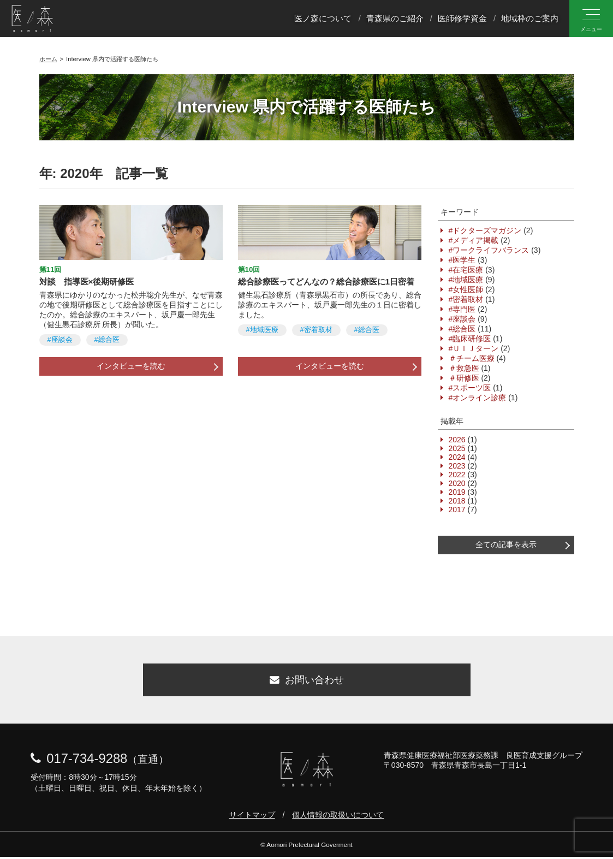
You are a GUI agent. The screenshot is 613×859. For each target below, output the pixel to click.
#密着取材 (316, 330)
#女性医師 (466, 289)
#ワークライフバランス (489, 250)
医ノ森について (323, 18)
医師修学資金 (462, 18)
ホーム (48, 59)
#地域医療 (262, 330)
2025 (457, 448)
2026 (457, 439)
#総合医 (107, 339)
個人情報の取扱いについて (338, 817)
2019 (457, 492)
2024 (457, 457)
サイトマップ (252, 817)
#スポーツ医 (470, 387)
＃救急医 (464, 368)
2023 (457, 465)
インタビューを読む (131, 366)
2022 (457, 474)
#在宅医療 (466, 269)
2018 (457, 500)
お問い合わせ (307, 681)
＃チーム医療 (472, 358)
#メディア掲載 (474, 240)
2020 (457, 483)
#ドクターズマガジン (485, 230)
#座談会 (60, 339)
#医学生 (462, 260)
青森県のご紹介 (395, 18)
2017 (457, 509)
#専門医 (462, 309)
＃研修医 (464, 378)
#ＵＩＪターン (474, 348)
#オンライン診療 (478, 397)
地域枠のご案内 (529, 18)
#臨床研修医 (470, 338)
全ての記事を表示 (506, 544)
